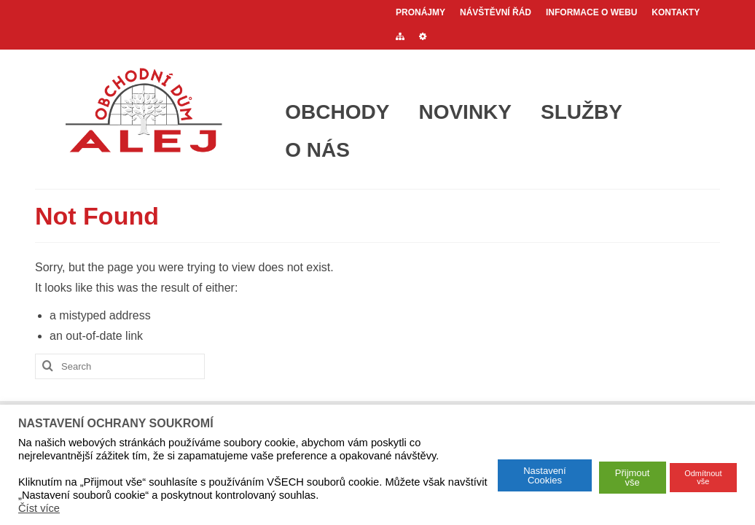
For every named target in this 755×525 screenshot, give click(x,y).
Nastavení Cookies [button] (544, 475)
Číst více (39, 508)
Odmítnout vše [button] (702, 477)
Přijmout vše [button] (632, 477)
